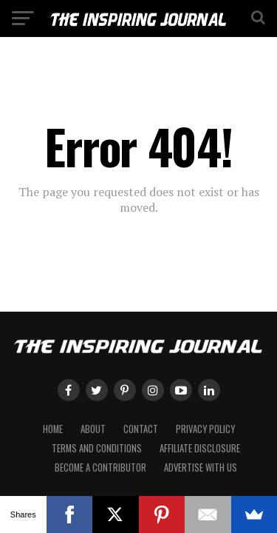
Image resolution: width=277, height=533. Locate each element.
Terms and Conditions (97, 448)
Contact (140, 429)
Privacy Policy (205, 429)
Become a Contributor (100, 467)
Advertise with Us (200, 467)
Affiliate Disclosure (200, 448)
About (93, 429)
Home (53, 429)
